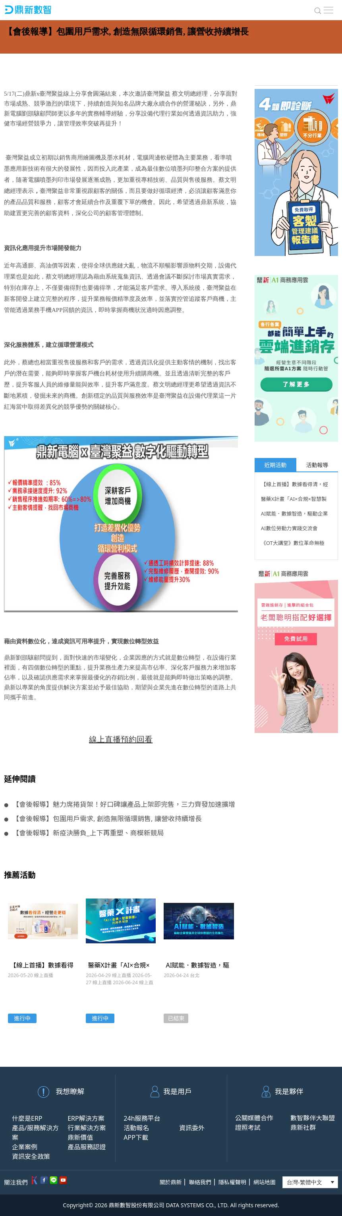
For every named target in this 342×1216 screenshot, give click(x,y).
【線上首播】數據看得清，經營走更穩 (294, 485)
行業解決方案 (87, 1128)
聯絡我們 (200, 1182)
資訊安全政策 (31, 1156)
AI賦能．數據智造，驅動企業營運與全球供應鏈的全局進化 (294, 514)
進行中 (22, 1018)
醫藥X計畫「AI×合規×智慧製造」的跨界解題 (294, 500)
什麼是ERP (27, 1118)
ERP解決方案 (86, 1118)
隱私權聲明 (232, 1182)
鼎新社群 (303, 1127)
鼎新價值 (80, 1137)
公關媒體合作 (254, 1118)
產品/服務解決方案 (35, 1133)
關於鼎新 (170, 1182)
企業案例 (24, 1147)
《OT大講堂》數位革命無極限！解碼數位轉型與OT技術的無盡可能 (295, 544)
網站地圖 (264, 1182)
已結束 (176, 1018)
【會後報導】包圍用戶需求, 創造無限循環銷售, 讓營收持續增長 (103, 818)
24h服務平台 (142, 1118)
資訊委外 (192, 1128)
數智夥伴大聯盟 (312, 1118)
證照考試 (248, 1127)
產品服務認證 (87, 1147)
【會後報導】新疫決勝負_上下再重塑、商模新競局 (84, 832)
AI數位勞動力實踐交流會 (289, 528)
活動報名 (136, 1128)
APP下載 (136, 1137)
